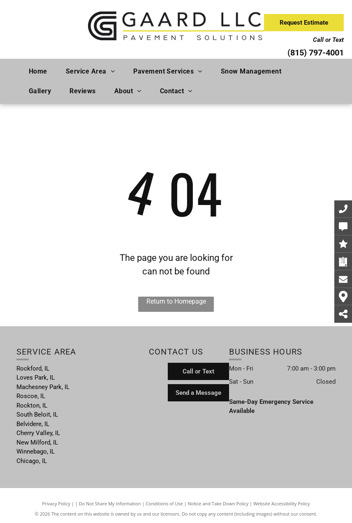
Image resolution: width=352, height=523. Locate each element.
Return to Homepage (176, 301)
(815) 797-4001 (315, 53)
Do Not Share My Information (110, 503)
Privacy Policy (56, 503)
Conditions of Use (164, 503)
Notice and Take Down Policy (218, 503)
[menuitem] (41, 71)
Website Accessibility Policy (281, 503)
